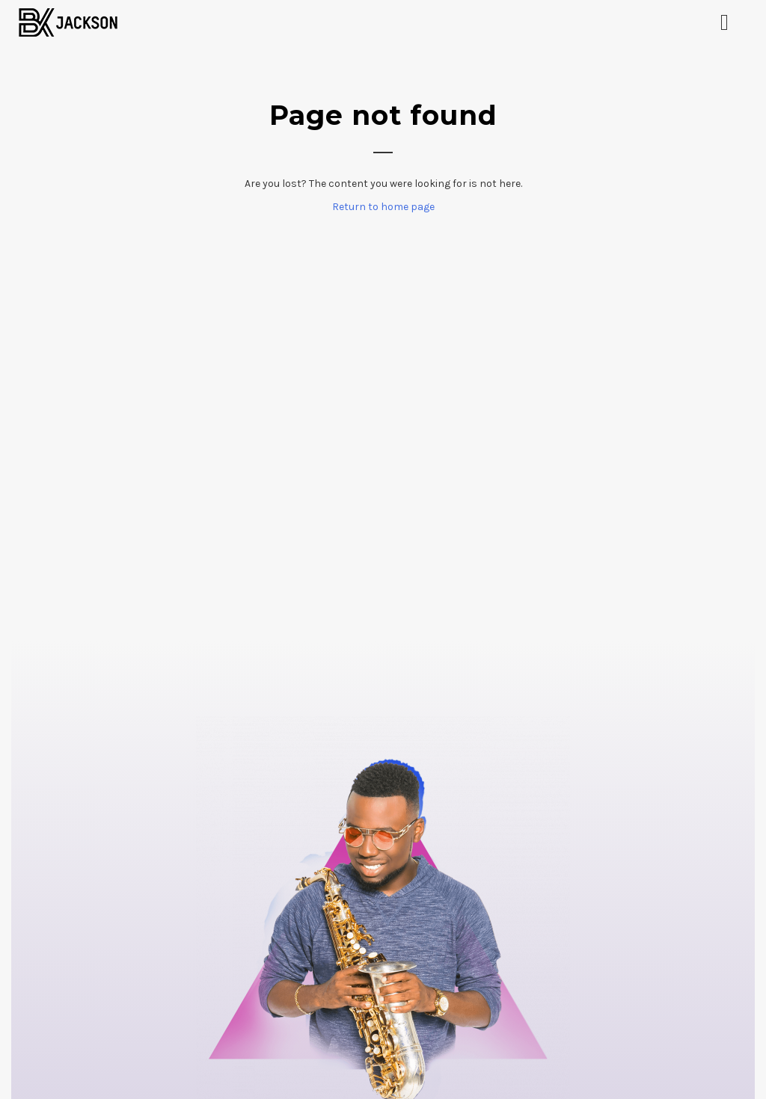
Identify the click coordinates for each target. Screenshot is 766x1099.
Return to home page (383, 206)
